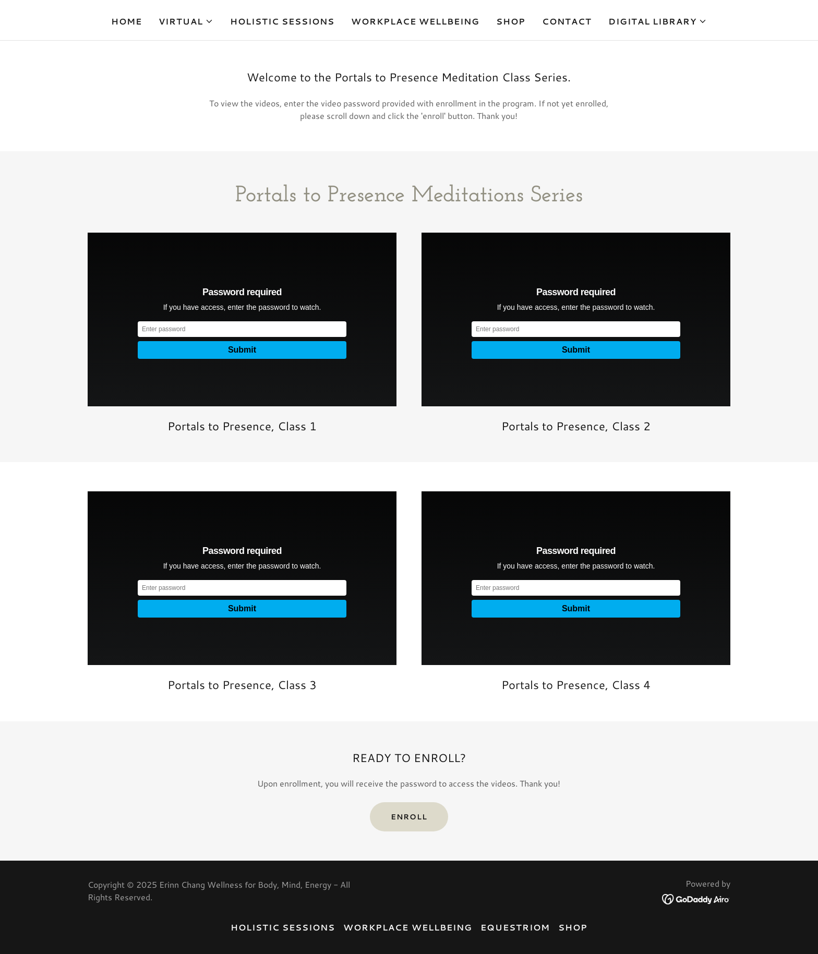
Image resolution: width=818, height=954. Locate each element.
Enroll (409, 817)
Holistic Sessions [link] (282, 21)
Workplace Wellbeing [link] (415, 21)
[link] (696, 898)
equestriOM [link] (515, 927)
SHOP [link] (510, 21)
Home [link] (126, 21)
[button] (186, 21)
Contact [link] (567, 21)
